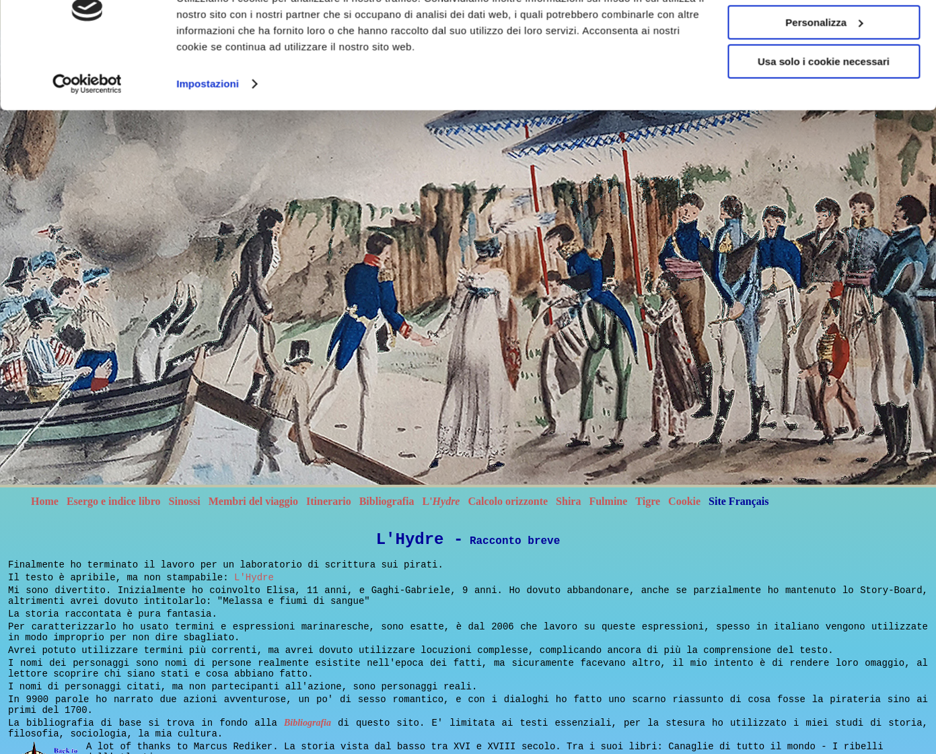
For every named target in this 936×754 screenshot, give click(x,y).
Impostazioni (207, 184)
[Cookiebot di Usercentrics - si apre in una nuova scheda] (87, 184)
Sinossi (185, 501)
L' (441, 501)
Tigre (647, 501)
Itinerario (328, 501)
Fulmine (608, 501)
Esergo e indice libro (114, 501)
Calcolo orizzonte (508, 501)
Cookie (684, 501)
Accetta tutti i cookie (824, 82)
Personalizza (824, 122)
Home (45, 501)
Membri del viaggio (253, 501)
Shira (568, 501)
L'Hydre (254, 577)
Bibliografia (387, 501)
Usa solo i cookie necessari (824, 161)
